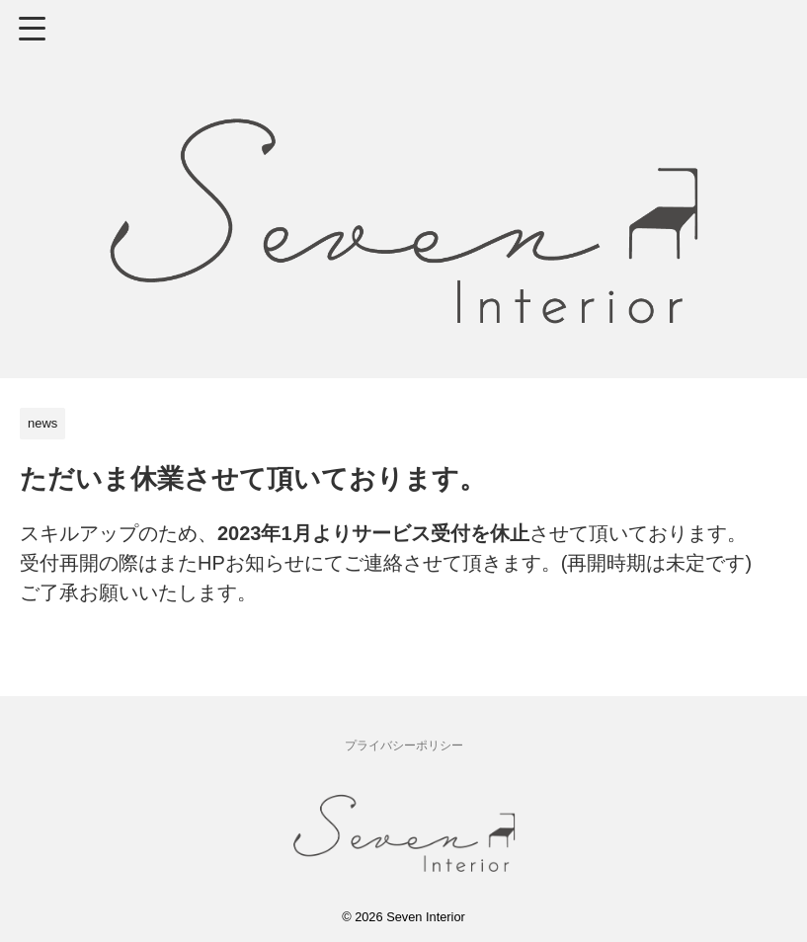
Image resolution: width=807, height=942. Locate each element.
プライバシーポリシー (404, 745)
